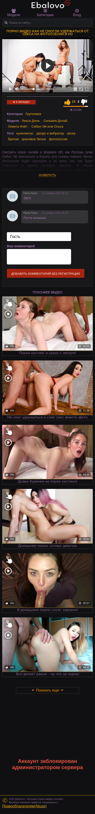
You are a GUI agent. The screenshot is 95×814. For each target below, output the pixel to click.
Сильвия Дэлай (55, 121)
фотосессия (58, 139)
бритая (13, 139)
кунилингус (24, 133)
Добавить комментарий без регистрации (45, 273)
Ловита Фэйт (17, 126)
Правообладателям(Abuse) (24, 806)
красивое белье (34, 139)
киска (71, 133)
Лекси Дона (30, 121)
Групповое (33, 114)
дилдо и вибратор (50, 133)
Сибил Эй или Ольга (47, 126)
